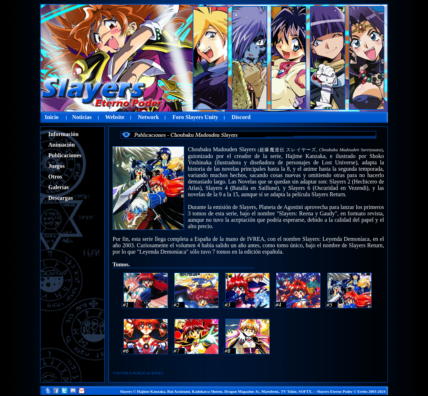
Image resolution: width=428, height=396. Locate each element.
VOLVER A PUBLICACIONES (138, 373)
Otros (55, 177)
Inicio (52, 117)
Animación (61, 145)
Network (148, 117)
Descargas (60, 198)
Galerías (58, 187)
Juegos (56, 166)
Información (63, 134)
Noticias (82, 117)
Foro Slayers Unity (195, 117)
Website (114, 117)
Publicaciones (64, 155)
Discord (241, 117)
